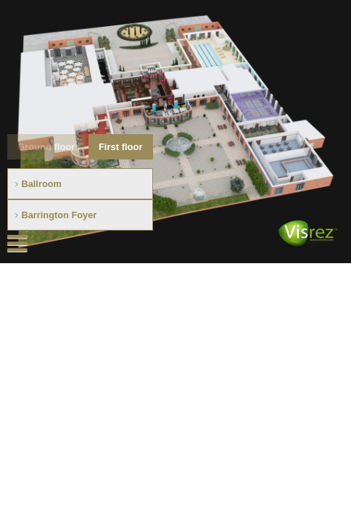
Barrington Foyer (58, 215)
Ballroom (41, 183)
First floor (121, 146)
